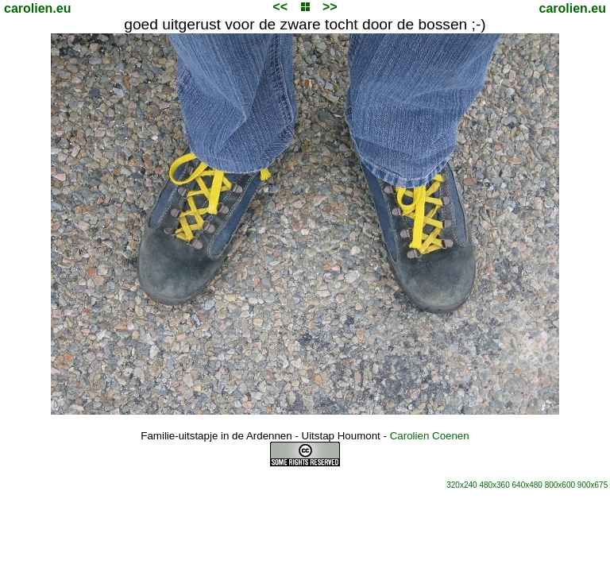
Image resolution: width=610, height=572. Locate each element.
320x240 (461, 485)
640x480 (527, 485)
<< (280, 7)
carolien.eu (37, 8)
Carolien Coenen (429, 436)
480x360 (494, 485)
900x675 (592, 485)
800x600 (560, 485)
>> (330, 7)
